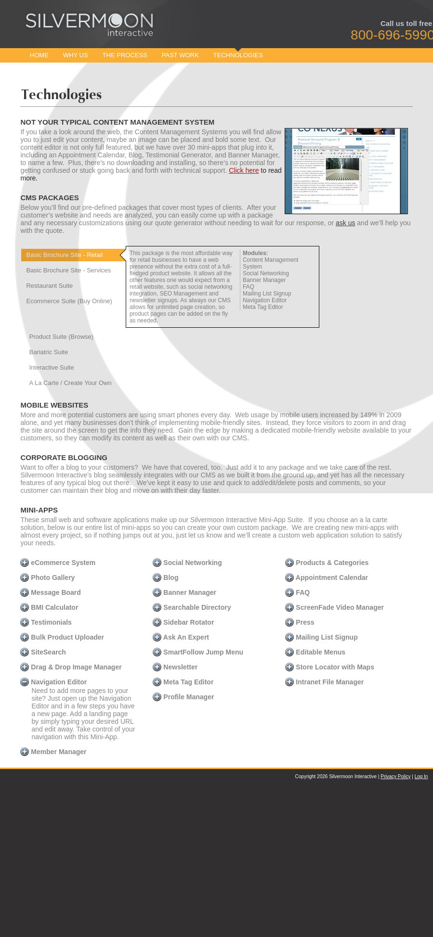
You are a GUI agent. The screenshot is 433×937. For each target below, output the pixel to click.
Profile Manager (183, 697)
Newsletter (175, 667)
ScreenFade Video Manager (334, 607)
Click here (244, 170)
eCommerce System (57, 562)
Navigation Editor (53, 682)
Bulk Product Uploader (62, 637)
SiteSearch (43, 652)
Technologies (238, 55)
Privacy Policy (395, 776)
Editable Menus (315, 652)
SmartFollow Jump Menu (198, 652)
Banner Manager (184, 592)
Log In (421, 776)
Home (39, 55)
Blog (165, 577)
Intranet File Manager (324, 682)
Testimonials (45, 622)
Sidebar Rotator (183, 622)
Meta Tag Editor (183, 682)
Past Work (180, 55)
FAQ (297, 592)
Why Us (75, 55)
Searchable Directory (192, 607)
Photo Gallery (47, 577)
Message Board (50, 592)
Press (299, 622)
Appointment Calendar (326, 577)
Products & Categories (326, 562)
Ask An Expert (181, 637)
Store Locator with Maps (329, 667)
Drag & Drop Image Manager (70, 667)
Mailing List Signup (321, 637)
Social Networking (187, 562)
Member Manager (53, 752)
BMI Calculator (49, 607)
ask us (345, 223)
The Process (125, 55)
